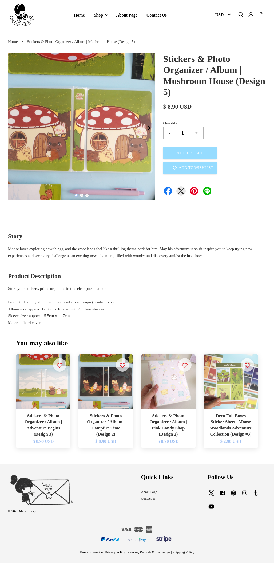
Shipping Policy (183, 553)
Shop (101, 15)
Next (148, 128)
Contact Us (156, 15)
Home (79, 15)
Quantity (170, 124)
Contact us (148, 499)
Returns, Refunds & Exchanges (149, 553)
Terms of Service (91, 553)
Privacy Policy (115, 553)
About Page (126, 15)
